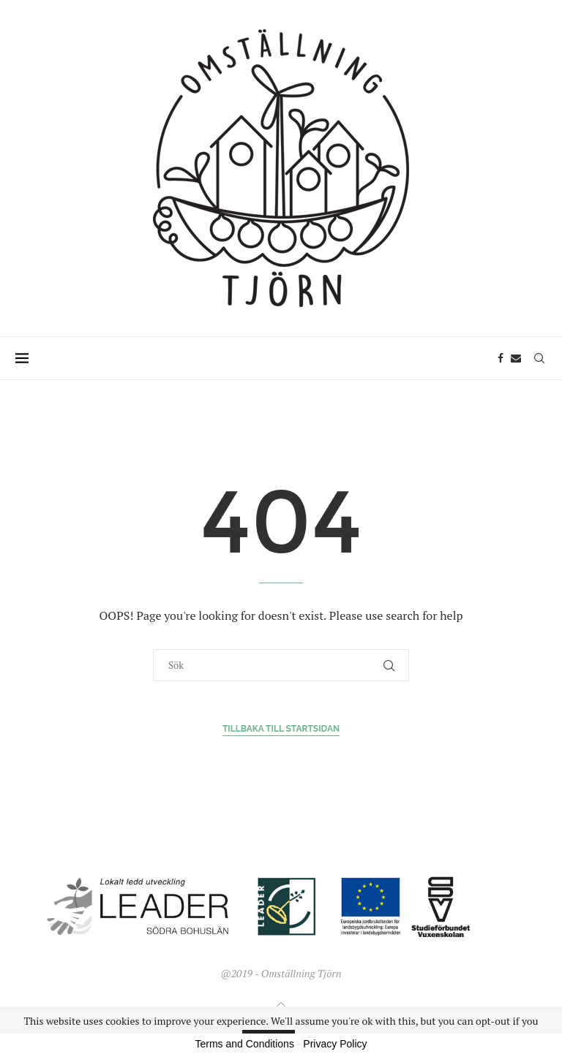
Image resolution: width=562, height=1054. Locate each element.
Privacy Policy (335, 1044)
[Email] (516, 358)
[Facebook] (500, 358)
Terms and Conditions (244, 1044)
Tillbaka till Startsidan (281, 729)
